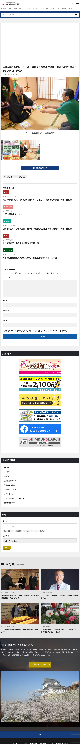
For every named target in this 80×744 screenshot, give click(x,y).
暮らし (64, 8)
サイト (5, 320)
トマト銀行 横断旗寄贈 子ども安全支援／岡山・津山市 (19, 631)
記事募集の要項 (9, 485)
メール (6, 310)
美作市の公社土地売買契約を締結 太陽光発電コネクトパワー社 (30, 258)
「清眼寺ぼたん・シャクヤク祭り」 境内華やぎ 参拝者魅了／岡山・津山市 (59, 631)
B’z (36, 531)
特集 (9, 8)
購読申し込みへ (40, 664)
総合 (70, 8)
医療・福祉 (9, 206)
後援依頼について (10, 481)
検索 (5, 547)
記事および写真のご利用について (15, 498)
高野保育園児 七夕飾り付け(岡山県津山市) (21, 243)
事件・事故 (17, 8)
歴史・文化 (44, 8)
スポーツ (27, 8)
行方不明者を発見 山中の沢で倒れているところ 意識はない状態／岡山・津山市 (37, 200)
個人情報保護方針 (10, 503)
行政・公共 (9, 250)
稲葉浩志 (18, 531)
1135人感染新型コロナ (12, 214)
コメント (6, 277)
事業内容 (7, 476)
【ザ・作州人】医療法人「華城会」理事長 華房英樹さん (59, 596)
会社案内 (7, 472)
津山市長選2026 (8, 531)
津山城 (42, 531)
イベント (35, 8)
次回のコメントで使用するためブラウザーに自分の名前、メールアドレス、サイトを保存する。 (36, 331)
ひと (57, 8)
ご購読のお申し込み (11, 489)
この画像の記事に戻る (40, 168)
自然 (52, 8)
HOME (3, 8)
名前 (5, 300)
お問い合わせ (8, 494)
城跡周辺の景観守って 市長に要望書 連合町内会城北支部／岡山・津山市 (20, 596)
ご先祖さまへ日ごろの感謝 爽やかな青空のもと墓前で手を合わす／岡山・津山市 (37, 229)
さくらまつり (28, 531)
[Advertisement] (40, 34)
